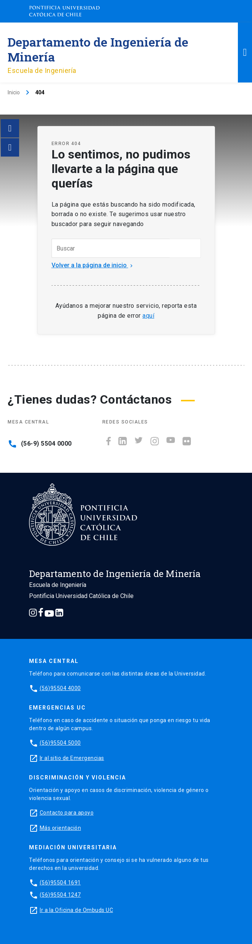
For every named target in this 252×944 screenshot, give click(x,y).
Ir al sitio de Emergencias (72, 758)
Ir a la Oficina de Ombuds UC (76, 910)
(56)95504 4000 (60, 688)
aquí (148, 315)
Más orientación (60, 828)
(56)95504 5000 (60, 743)
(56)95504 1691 (60, 882)
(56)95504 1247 (60, 894)
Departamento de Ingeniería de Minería (98, 49)
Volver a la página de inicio (93, 265)
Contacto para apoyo (67, 813)
